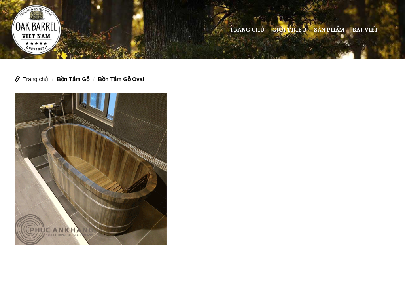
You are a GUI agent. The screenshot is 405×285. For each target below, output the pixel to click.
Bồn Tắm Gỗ (73, 79)
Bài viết (365, 30)
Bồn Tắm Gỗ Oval (121, 79)
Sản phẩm (329, 30)
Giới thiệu (289, 30)
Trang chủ (247, 30)
